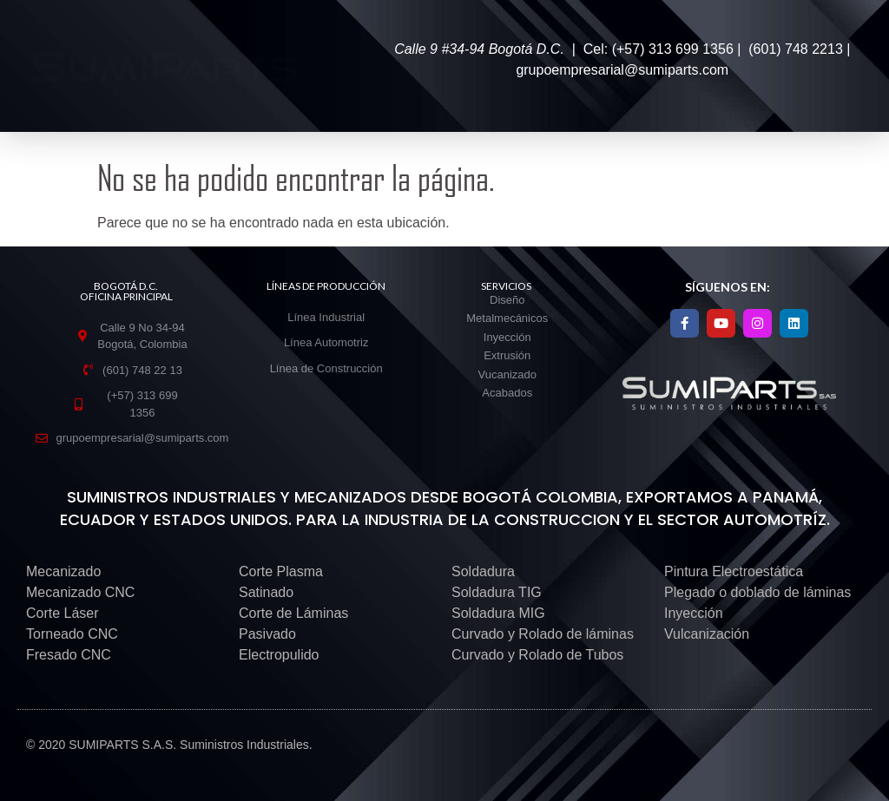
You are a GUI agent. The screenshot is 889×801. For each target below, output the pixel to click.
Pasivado (267, 634)
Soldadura (483, 571)
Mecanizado (63, 571)
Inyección (693, 613)
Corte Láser (62, 613)
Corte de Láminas (293, 613)
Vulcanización (706, 634)
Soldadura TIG (496, 592)
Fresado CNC (68, 654)
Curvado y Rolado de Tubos (537, 654)
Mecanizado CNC (80, 592)
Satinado (266, 592)
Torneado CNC (72, 634)
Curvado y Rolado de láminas (542, 634)
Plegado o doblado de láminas (757, 592)
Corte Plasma (281, 571)
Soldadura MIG (498, 613)
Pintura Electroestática (733, 571)
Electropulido (279, 654)
